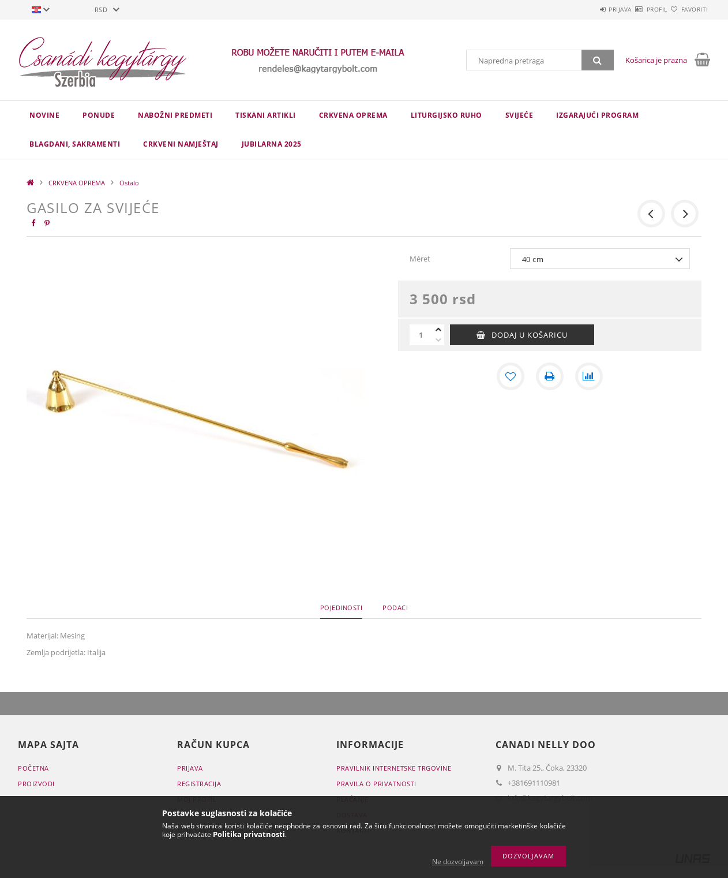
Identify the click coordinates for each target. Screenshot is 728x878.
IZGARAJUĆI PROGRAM (597, 115)
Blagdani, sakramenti (74, 144)
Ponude (98, 115)
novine (44, 115)
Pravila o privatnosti (376, 783)
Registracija (199, 783)
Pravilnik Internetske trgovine (393, 768)
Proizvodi (36, 783)
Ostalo (129, 182)
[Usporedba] (589, 376)
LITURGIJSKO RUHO (446, 115)
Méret (420, 258)
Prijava (586, 9)
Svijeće (519, 115)
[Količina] (421, 334)
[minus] (438, 340)
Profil (636, 9)
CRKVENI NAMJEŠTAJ (181, 144)
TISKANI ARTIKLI (265, 115)
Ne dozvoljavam (457, 861)
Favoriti (687, 9)
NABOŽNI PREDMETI (175, 115)
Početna (33, 768)
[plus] (438, 329)
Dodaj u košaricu (529, 335)
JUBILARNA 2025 (272, 144)
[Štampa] (550, 376)
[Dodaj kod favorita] (510, 376)
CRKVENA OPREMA (353, 115)
